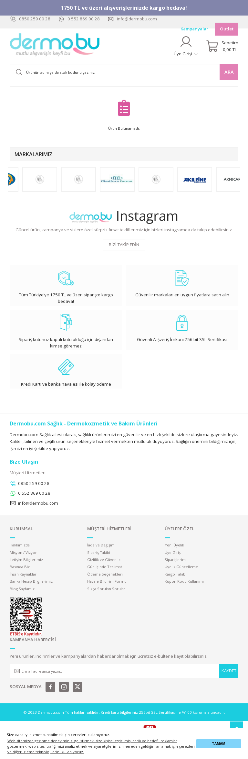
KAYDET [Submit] (229, 671)
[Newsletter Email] (124, 671)
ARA (229, 72)
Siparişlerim (175, 559)
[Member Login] (186, 46)
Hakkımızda (20, 545)
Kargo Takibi (175, 574)
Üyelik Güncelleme (181, 566)
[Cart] (222, 46)
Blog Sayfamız (22, 588)
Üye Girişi (173, 552)
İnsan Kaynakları (23, 574)
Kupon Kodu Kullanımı (184, 581)
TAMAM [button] (218, 743)
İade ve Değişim (101, 545)
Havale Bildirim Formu (107, 581)
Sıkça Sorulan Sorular (106, 588)
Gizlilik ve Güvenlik (103, 559)
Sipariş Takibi (98, 552)
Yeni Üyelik (174, 545)
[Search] (124, 72)
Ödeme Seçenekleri (105, 574)
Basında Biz (20, 566)
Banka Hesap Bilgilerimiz (31, 581)
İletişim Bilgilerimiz (26, 559)
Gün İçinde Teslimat (104, 566)
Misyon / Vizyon (23, 552)
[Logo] (55, 46)
